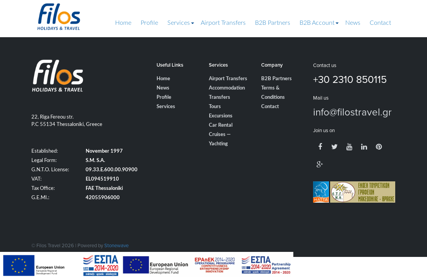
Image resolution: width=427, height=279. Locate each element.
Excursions (220, 116)
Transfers (219, 97)
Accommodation (227, 88)
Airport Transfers (223, 23)
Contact (380, 23)
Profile (149, 23)
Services (178, 23)
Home (123, 23)
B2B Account (317, 23)
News (352, 23)
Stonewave (116, 245)
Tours (215, 106)
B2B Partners (272, 23)
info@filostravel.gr (352, 112)
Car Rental (220, 125)
